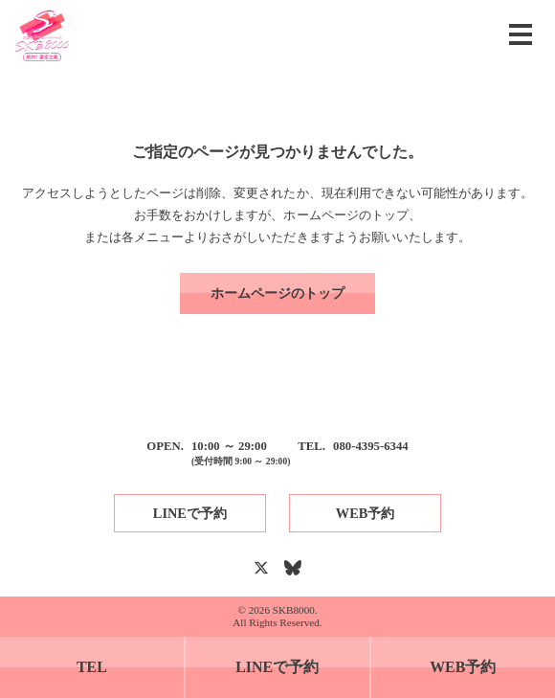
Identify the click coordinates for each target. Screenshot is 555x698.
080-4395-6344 (371, 446)
